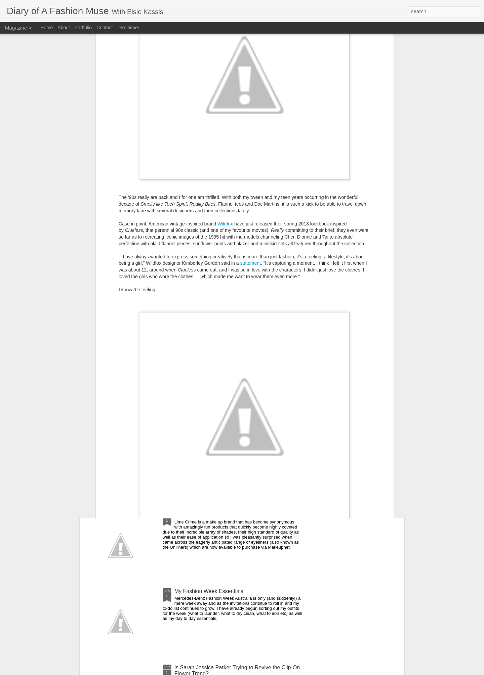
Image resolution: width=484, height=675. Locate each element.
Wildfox (225, 121)
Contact (104, 27)
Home (46, 27)
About (64, 27)
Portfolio (84, 27)
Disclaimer (128, 27)
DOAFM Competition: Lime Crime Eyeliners (226, 515)
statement (250, 161)
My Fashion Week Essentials (208, 591)
